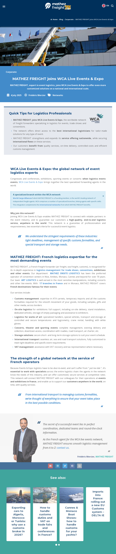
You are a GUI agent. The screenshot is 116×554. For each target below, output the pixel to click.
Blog (61, 19)
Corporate (69, 19)
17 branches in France (51, 283)
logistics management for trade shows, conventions (64, 270)
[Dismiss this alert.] (103, 196)
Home (55, 19)
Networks (58, 101)
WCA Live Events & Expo (31, 182)
